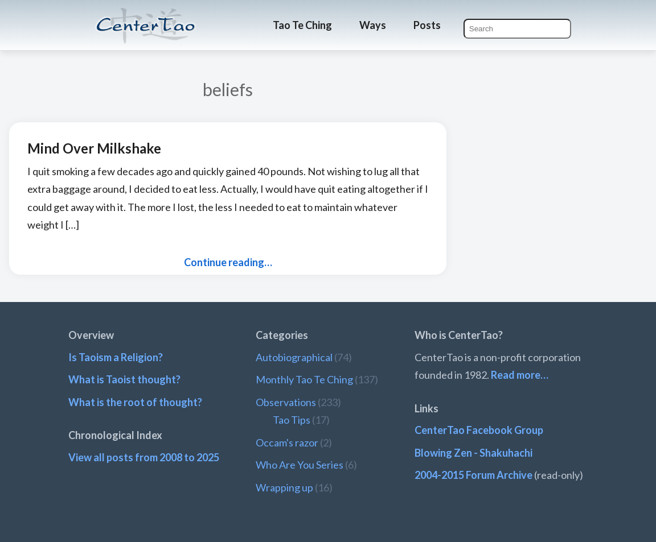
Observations (286, 402)
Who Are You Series (299, 464)
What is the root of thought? (135, 402)
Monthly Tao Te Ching (304, 379)
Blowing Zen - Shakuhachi (473, 452)
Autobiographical (294, 357)
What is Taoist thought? (124, 379)
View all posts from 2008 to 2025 (143, 457)
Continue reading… (228, 262)
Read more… (519, 375)
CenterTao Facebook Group (479, 430)
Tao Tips (291, 419)
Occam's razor (287, 442)
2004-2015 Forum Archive (473, 475)
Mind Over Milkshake (94, 148)
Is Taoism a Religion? (115, 357)
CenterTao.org (145, 15)
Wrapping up (284, 487)
